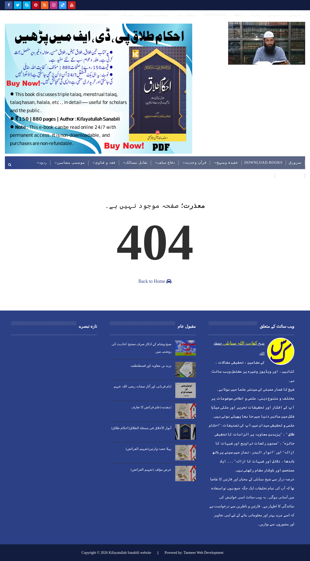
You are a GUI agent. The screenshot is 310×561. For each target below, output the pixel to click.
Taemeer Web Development (203, 553)
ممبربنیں (274, 15)
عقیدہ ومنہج (227, 163)
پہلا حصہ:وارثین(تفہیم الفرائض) (148, 449)
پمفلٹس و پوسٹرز (155, 15)
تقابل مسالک (136, 163)
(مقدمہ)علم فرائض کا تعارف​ (151, 407)
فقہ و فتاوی (105, 163)
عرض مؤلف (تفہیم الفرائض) (151, 469)
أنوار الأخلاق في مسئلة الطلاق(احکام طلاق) (141, 428)
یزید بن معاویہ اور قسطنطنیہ (150, 365)
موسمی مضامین (71, 163)
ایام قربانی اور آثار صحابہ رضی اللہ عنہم (142, 386)
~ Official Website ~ (97, 15)
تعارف (255, 15)
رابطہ (238, 15)
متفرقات (127, 15)
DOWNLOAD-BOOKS (263, 163)
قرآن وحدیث (196, 163)
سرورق (295, 15)
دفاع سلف (166, 163)
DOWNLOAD (214, 15)
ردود (43, 163)
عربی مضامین (290, 175)
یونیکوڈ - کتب (186, 15)
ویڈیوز (266, 175)
